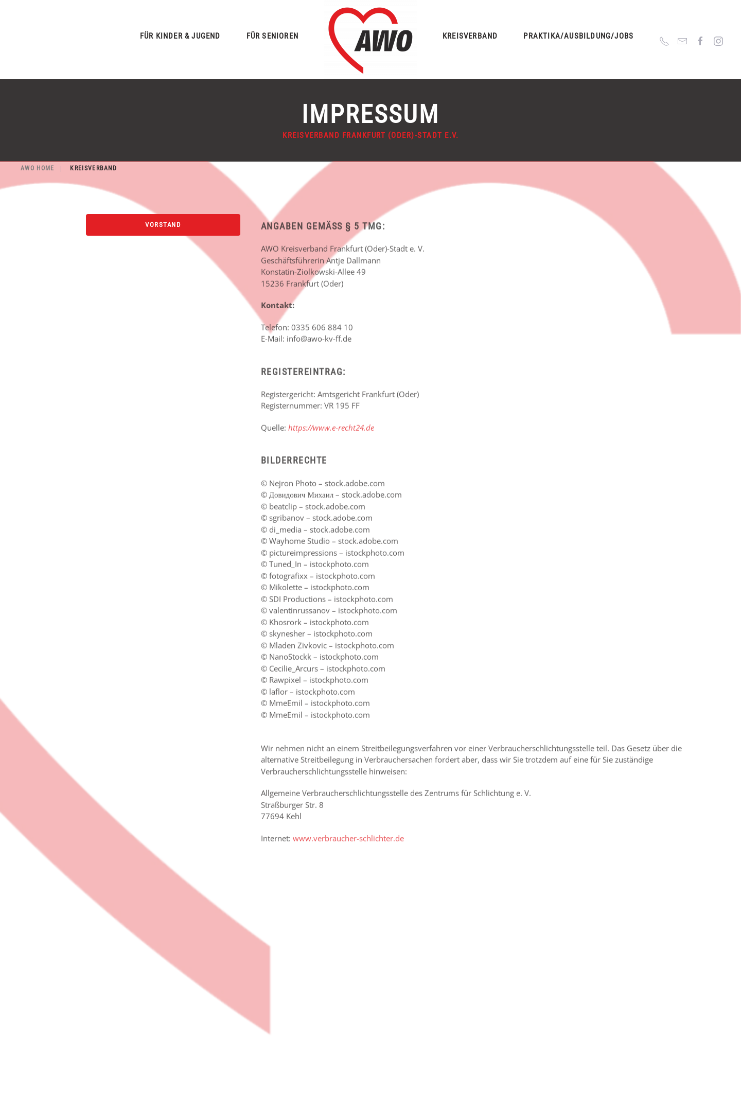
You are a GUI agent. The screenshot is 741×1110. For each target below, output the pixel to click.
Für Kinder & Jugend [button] (180, 36)
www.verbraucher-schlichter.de (348, 844)
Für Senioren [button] (272, 36)
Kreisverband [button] (470, 36)
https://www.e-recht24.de (331, 434)
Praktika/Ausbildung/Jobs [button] (578, 36)
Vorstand (163, 227)
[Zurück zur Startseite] (370, 39)
